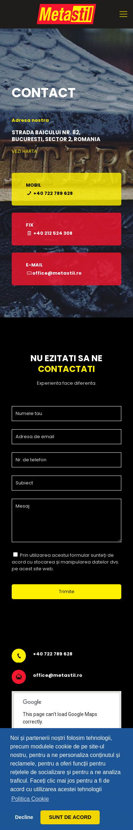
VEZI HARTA (24, 151)
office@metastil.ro (57, 675)
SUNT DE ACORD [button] (70, 817)
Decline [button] (24, 817)
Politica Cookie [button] (30, 799)
